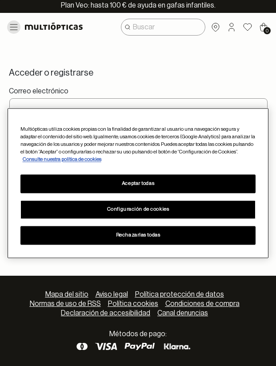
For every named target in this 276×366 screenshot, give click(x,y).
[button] (231, 27)
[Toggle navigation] (13, 27)
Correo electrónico (38, 91)
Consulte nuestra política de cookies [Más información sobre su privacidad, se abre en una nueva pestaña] (62, 159)
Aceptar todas (138, 183)
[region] (138, 183)
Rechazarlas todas (138, 235)
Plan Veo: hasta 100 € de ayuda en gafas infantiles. (138, 5)
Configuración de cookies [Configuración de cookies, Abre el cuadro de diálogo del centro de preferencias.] (138, 209)
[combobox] (163, 27)
